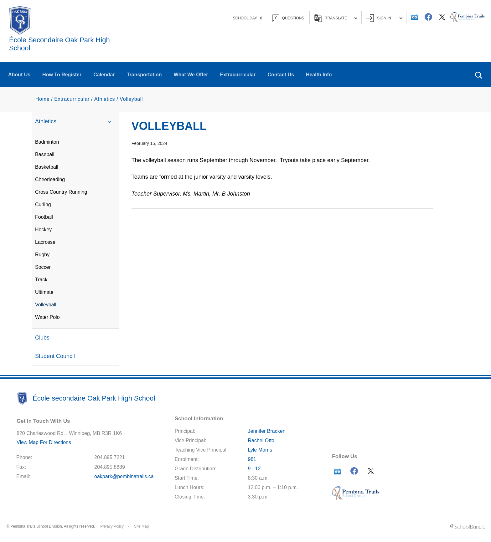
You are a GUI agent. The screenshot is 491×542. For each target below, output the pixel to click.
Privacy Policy (112, 526)
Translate (335, 18)
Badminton (47, 142)
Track (41, 279)
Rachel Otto (261, 440)
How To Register (61, 74)
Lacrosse (45, 242)
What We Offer (191, 74)
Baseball (44, 154)
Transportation (144, 74)
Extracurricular (238, 74)
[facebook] (428, 17)
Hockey (43, 229)
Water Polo (47, 317)
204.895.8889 (109, 467)
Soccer (43, 267)
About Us (19, 74)
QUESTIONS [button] (288, 18)
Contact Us (280, 74)
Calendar (104, 74)
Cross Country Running (61, 192)
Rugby (42, 254)
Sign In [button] (384, 18)
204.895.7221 (109, 457)
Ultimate (44, 292)
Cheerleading (50, 179)
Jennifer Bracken (266, 431)
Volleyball (45, 304)
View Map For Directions (44, 442)
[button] (478, 74)
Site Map (141, 526)
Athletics (75, 121)
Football (44, 217)
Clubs (42, 338)
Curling (43, 204)
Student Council (55, 356)
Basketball (46, 167)
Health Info (319, 74)
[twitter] (442, 17)
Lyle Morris (260, 450)
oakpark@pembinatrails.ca (124, 476)
